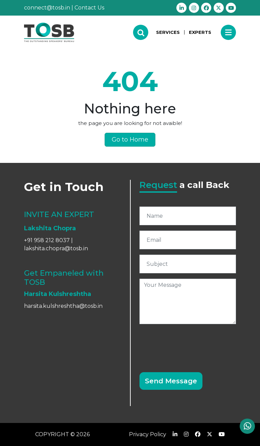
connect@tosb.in (47, 7)
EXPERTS (200, 32)
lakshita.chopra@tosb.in (56, 248)
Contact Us (89, 7)
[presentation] (190, 343)
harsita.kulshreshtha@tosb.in (63, 306)
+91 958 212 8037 (47, 240)
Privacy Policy (147, 434)
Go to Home (130, 139)
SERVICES (168, 32)
